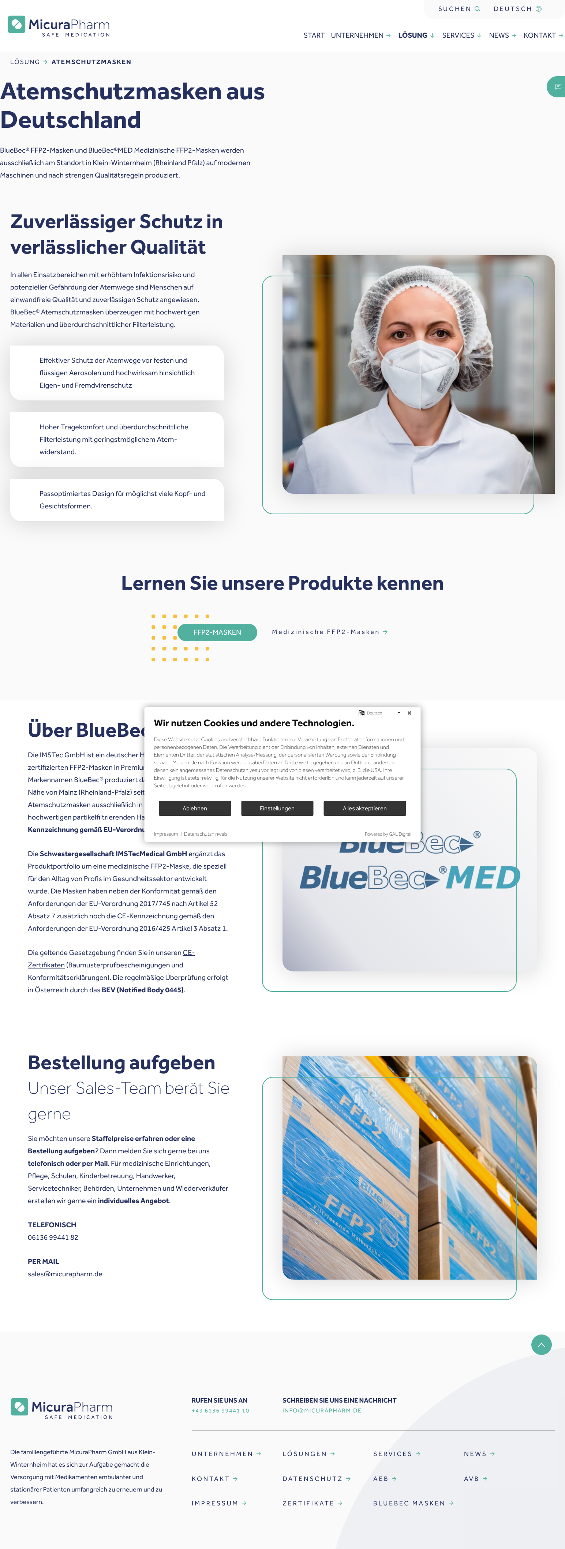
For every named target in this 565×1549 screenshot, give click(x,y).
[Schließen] (409, 713)
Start (314, 35)
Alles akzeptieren (365, 808)
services (462, 35)
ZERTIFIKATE (308, 1503)
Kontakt (544, 35)
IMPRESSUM (215, 1503)
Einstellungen (277, 808)
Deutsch (518, 9)
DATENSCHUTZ (312, 1479)
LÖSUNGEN (305, 1454)
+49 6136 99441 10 (221, 1410)
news (503, 35)
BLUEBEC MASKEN (409, 1503)
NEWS (475, 1454)
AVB (472, 1479)
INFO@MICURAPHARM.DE (322, 1410)
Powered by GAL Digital (388, 834)
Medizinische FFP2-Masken (326, 632)
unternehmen (362, 35)
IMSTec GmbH (62, 755)
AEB (381, 1479)
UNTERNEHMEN (223, 1454)
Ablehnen (195, 808)
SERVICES (393, 1454)
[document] (282, 758)
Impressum (166, 834)
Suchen (459, 9)
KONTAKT (211, 1479)
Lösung (417, 35)
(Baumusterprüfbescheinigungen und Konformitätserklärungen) (111, 965)
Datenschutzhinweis (206, 834)
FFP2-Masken (217, 632)
